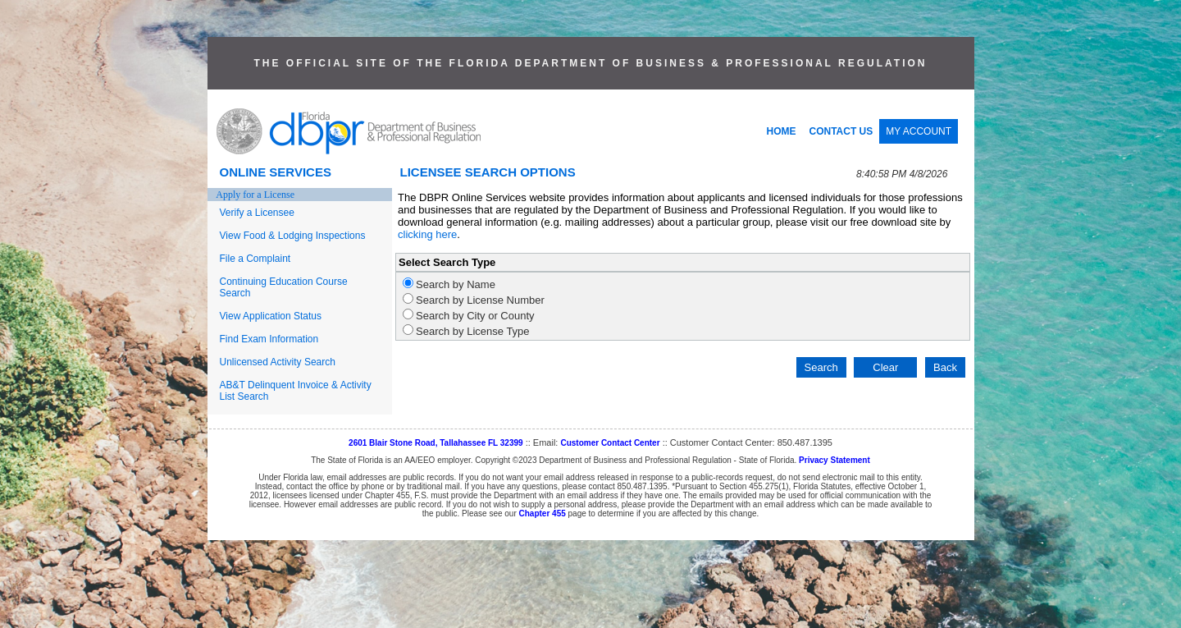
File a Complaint (255, 258)
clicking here (427, 234)
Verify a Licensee (257, 212)
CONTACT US (841, 131)
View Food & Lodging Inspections (293, 235)
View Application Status (271, 316)
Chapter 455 (542, 513)
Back (945, 367)
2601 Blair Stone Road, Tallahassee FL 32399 (436, 442)
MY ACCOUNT (918, 131)
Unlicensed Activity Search (277, 362)
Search (821, 367)
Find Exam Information (269, 339)
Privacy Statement (834, 460)
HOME (781, 131)
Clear (885, 367)
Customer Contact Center (609, 442)
